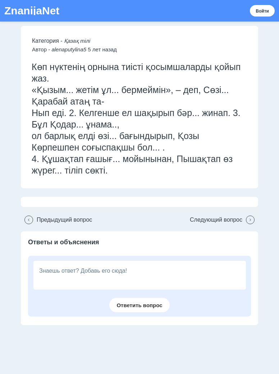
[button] (56, 220)
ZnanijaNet (31, 10)
